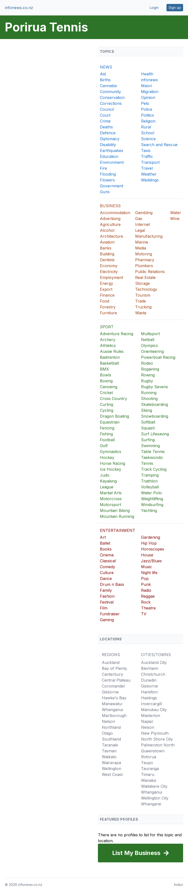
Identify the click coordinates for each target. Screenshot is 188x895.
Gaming (107, 619)
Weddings (150, 180)
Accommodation (115, 212)
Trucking (143, 306)
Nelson (108, 721)
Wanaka (148, 780)
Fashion (107, 596)
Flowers (107, 180)
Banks (105, 248)
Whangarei (151, 803)
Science (148, 138)
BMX (104, 369)
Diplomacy (109, 138)
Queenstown (152, 750)
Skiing (146, 410)
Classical (108, 560)
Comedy (107, 566)
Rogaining (150, 369)
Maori (146, 85)
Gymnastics (110, 451)
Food (104, 301)
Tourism (142, 295)
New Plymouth (155, 733)
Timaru (147, 774)
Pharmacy (144, 259)
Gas (138, 218)
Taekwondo (152, 457)
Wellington (111, 768)
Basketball (109, 363)
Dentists (107, 259)
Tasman (109, 750)
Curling (106, 404)
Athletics (108, 345)
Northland (111, 727)
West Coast (112, 774)
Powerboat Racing (158, 357)
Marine (141, 242)
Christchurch (153, 674)
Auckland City (154, 662)
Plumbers (144, 265)
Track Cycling (153, 469)
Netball (147, 339)
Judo (104, 475)
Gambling (144, 212)
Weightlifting (152, 498)
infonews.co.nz (19, 7)
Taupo (147, 762)
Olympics (149, 345)
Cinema (107, 554)
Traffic (147, 156)
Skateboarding (154, 404)
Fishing (106, 433)
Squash (148, 428)
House (147, 554)
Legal (140, 230)
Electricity (109, 271)
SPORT (107, 326)
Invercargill (151, 703)
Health (147, 73)
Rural (146, 126)
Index (178, 884)
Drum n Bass (112, 584)
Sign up (175, 7)
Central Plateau (116, 680)
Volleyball (150, 486)
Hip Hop (149, 543)
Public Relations (150, 271)
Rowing (148, 374)
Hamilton (149, 691)
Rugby (147, 380)
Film (103, 608)
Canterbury (112, 674)
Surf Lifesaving (155, 433)
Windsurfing (152, 504)
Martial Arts (111, 492)
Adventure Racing (116, 333)
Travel (147, 168)
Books (106, 549)
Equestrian (109, 422)
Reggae (148, 596)
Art (103, 537)
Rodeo (147, 363)
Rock (146, 602)
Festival (107, 602)
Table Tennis (153, 451)
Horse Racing (112, 463)
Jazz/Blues (151, 560)
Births (105, 79)
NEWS (106, 67)
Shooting (149, 398)
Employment (111, 277)
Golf (104, 445)
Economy (109, 265)
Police (146, 109)
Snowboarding (154, 416)
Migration (149, 91)
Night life (149, 572)
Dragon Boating (114, 416)
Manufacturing (149, 236)
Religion (148, 121)
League (106, 486)
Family (106, 590)
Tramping (150, 475)
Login (154, 7)
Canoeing (108, 386)
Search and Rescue (159, 144)
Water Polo (151, 492)
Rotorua (148, 756)
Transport (150, 162)
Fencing (107, 428)
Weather (149, 174)
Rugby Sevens (154, 386)
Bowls (105, 374)
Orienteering (152, 351)
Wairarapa (111, 762)
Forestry (108, 306)
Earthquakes (111, 150)
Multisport (150, 333)
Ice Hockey (110, 469)
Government (111, 185)
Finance (107, 295)
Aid (103, 73)
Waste (140, 312)
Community (110, 91)
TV (143, 613)
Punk (146, 584)
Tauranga (150, 768)
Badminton (110, 357)
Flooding (108, 174)
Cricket (106, 392)
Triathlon (149, 481)
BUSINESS (110, 205)
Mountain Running (117, 516)
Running (148, 392)
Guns (105, 191)
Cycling (106, 410)
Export (106, 289)
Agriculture (110, 224)
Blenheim (149, 668)
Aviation (107, 242)
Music (146, 566)
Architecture (111, 236)
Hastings (149, 697)
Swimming (150, 445)
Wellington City (154, 798)
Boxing (106, 380)
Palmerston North (158, 745)
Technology (146, 289)
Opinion (148, 97)
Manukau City (154, 709)
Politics (147, 115)
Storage (142, 283)
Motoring (143, 253)
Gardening (150, 537)
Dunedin (148, 680)
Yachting (149, 510)
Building (107, 253)
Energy (106, 283)
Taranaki (110, 745)
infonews (149, 79)
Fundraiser (110, 613)
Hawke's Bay (114, 697)
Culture (107, 572)
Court (105, 115)
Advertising (110, 218)
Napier (147, 721)
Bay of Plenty (114, 668)
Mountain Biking (115, 510)
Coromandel (113, 686)
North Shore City (157, 739)
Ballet (105, 543)
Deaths (106, 126)
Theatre (148, 608)
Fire (103, 168)
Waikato (109, 756)
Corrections (111, 103)
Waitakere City (154, 786)
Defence (108, 132)
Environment (112, 162)
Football (107, 439)
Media (140, 248)
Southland (111, 739)
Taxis (146, 150)
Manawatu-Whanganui (112, 706)
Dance (106, 578)
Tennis (147, 463)
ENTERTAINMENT (117, 530)
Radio (146, 590)
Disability (108, 144)
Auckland (110, 662)
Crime (105, 121)
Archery (107, 339)
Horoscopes (152, 549)
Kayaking (108, 481)
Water (175, 212)
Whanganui (151, 792)
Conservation (112, 97)
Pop (145, 578)
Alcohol (107, 230)
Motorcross (111, 498)
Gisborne (110, 691)
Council (107, 109)
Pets (145, 103)
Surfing (148, 439)
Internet (142, 224)
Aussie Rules (112, 351)
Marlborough (114, 715)
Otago (107, 733)
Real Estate (145, 277)
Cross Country (113, 398)
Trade (140, 301)
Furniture (108, 312)
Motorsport (110, 504)
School (147, 132)
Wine (174, 218)
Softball (148, 422)
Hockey (107, 457)
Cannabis (108, 85)
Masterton (150, 715)
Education (109, 156)
